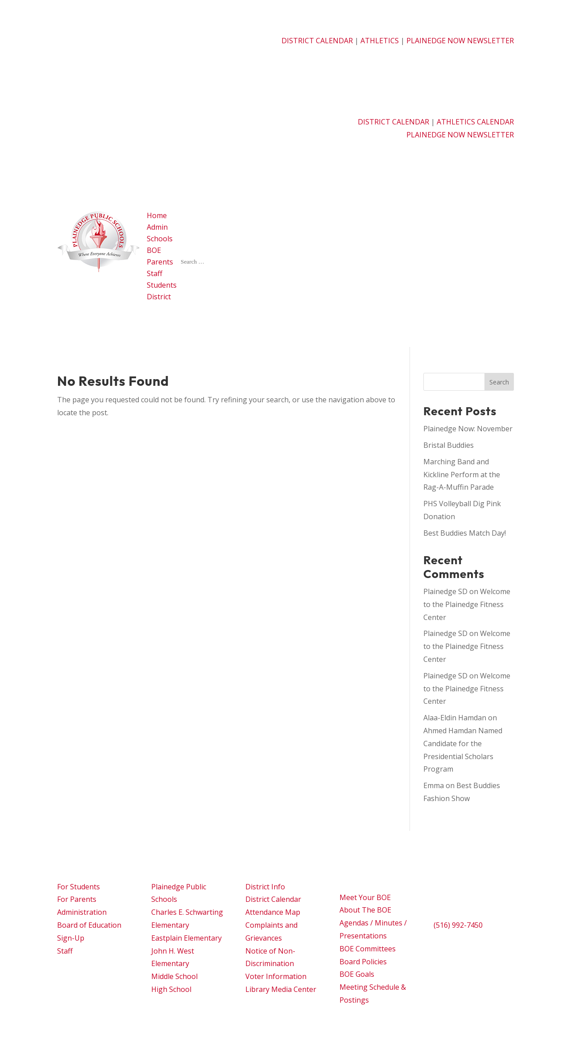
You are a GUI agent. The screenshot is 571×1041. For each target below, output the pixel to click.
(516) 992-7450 (458, 925)
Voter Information (275, 976)
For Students (78, 887)
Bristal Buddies (448, 445)
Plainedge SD (445, 591)
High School (171, 989)
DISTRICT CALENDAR (317, 40)
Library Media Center (280, 989)
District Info (265, 887)
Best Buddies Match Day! (464, 533)
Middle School (174, 976)
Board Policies (363, 962)
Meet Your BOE (365, 897)
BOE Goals (356, 974)
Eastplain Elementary (186, 938)
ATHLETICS (380, 40)
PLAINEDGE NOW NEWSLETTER (460, 40)
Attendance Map (272, 912)
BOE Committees (367, 949)
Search (499, 382)
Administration (82, 912)
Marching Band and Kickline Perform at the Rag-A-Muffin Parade (461, 474)
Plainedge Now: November (468, 429)
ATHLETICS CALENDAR (475, 122)
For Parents (76, 899)
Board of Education (89, 925)
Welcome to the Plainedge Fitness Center (466, 604)
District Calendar (273, 899)
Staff (65, 951)
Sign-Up (70, 938)
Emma (433, 785)
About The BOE (365, 910)
